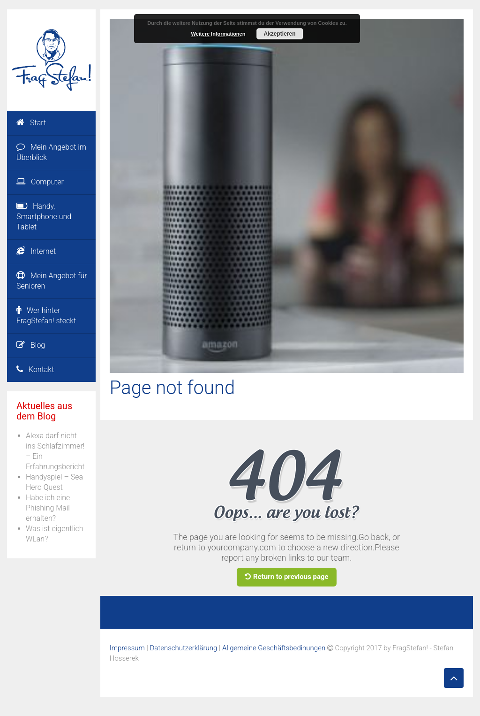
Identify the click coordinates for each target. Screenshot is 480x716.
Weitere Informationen (218, 34)
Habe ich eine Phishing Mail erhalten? (48, 508)
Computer (40, 181)
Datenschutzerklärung (183, 648)
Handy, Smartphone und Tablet (43, 216)
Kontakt (35, 369)
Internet (36, 251)
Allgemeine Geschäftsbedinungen (273, 648)
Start (31, 122)
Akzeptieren (279, 33)
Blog (30, 345)
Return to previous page (287, 576)
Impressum (127, 648)
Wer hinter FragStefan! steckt (46, 315)
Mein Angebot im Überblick (51, 152)
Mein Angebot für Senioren (51, 280)
